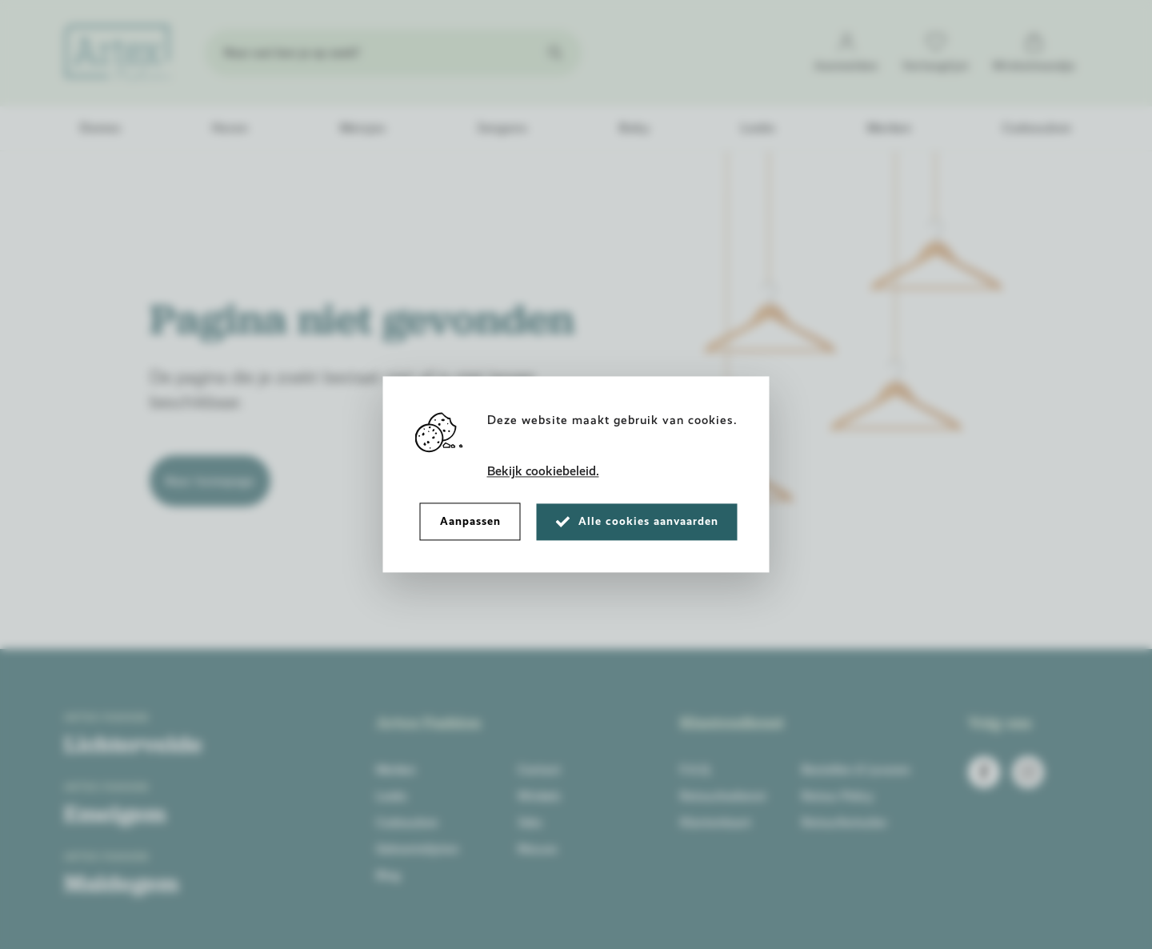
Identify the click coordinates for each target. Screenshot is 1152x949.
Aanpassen (470, 521)
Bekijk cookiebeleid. (543, 471)
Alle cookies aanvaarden (637, 522)
